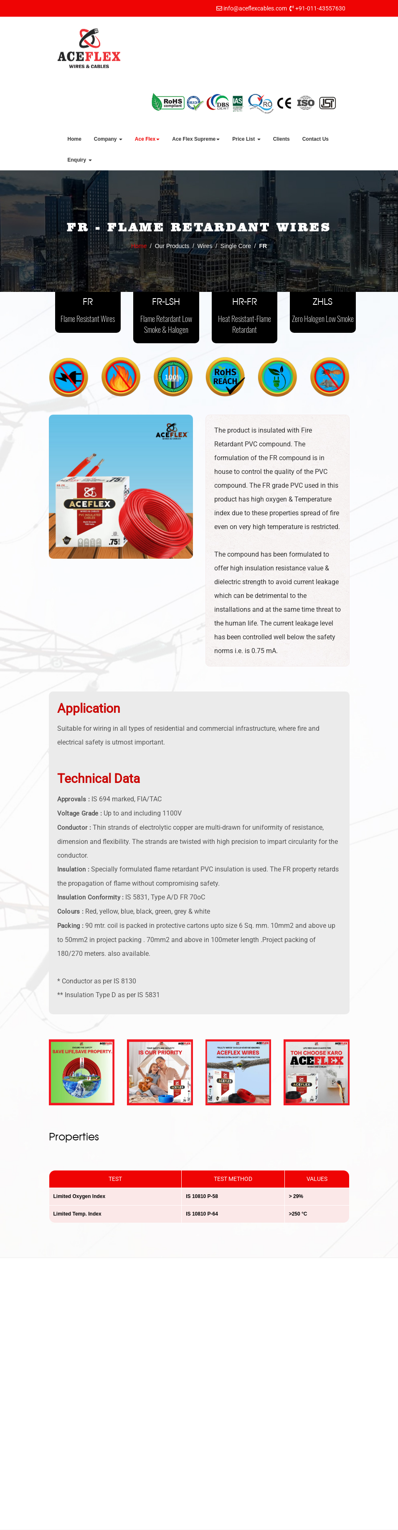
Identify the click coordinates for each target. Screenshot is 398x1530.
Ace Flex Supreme (196, 139)
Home (74, 139)
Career (144, 1467)
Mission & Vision (156, 1368)
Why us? (146, 1428)
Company (108, 139)
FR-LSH (166, 316)
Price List (246, 139)
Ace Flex (147, 139)
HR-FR (245, 316)
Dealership (149, 1480)
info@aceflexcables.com (255, 8)
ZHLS (323, 311)
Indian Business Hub (270, 1521)
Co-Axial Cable (233, 1449)
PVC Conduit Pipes (239, 1475)
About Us (147, 1356)
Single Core (229, 1358)
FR (88, 311)
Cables (223, 1487)
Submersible (230, 1436)
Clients (281, 139)
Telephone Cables (236, 1462)
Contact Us (315, 139)
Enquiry (80, 160)
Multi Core (227, 1423)
